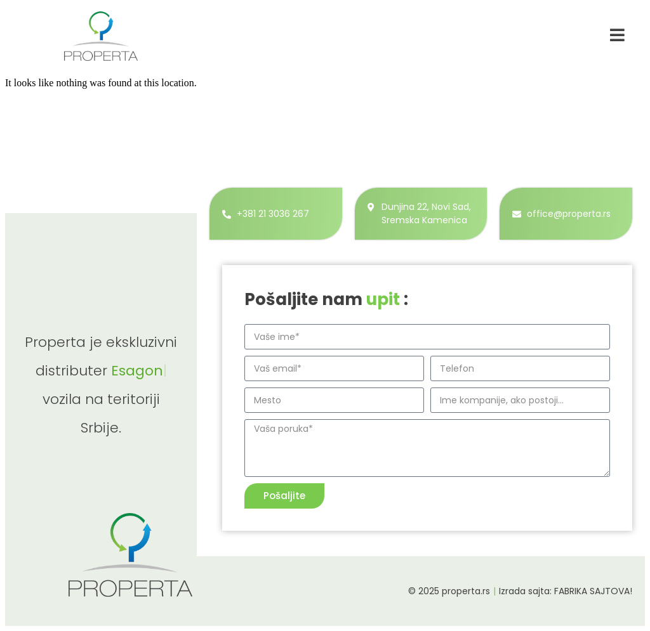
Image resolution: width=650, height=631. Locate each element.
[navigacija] (617, 35)
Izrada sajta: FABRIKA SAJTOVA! (565, 591)
